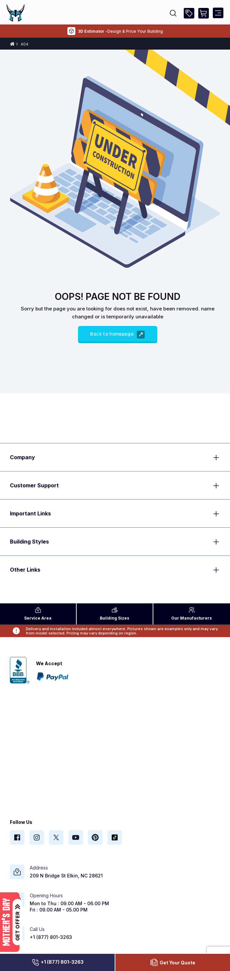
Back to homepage (117, 335)
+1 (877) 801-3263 (57, 962)
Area (38, 614)
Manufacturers (191, 614)
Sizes (114, 614)
